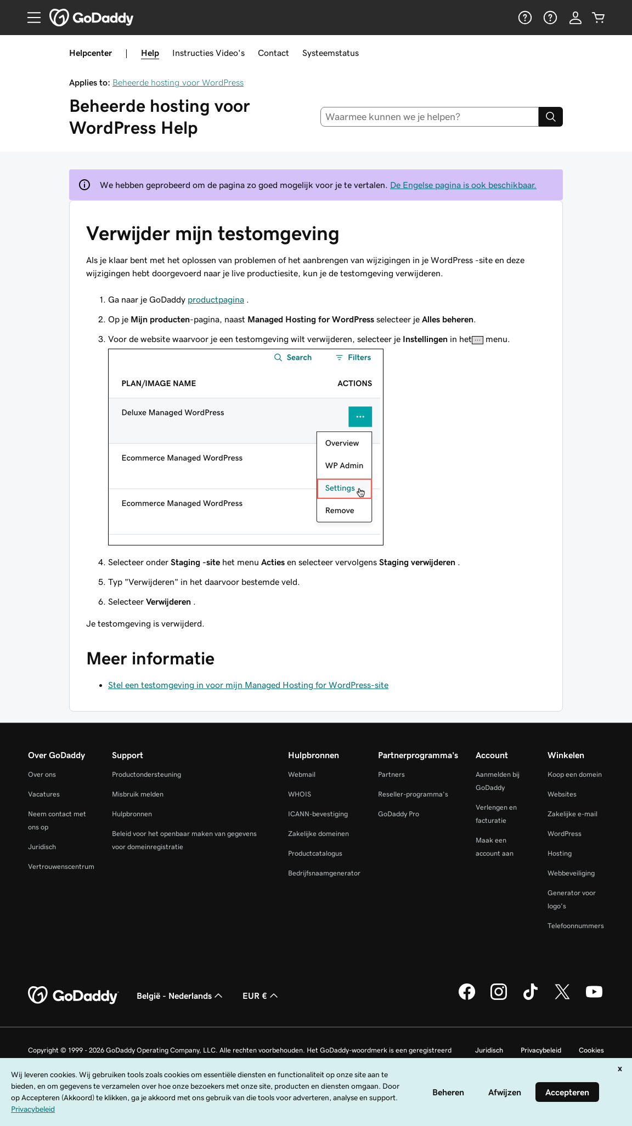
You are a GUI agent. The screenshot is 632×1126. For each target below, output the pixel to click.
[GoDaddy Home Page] (73, 995)
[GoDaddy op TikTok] (530, 998)
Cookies (591, 1050)
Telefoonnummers (576, 925)
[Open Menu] (29, 17)
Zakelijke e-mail (572, 813)
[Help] (524, 17)
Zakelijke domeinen (318, 833)
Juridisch (42, 846)
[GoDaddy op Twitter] (562, 998)
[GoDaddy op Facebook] (467, 998)
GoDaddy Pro (398, 813)
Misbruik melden (137, 794)
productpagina (216, 299)
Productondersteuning (146, 774)
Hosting (560, 853)
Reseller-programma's (413, 794)
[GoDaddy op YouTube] (594, 998)
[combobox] (429, 117)
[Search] (551, 117)
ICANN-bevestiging (318, 813)
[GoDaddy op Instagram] (499, 998)
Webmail (301, 774)
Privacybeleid (541, 1050)
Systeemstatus (330, 52)
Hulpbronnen (132, 813)
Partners (391, 774)
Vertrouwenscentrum (61, 866)
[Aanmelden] (575, 17)
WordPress (565, 833)
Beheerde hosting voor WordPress (178, 82)
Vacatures (44, 794)
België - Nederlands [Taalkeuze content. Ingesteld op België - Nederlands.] (181, 995)
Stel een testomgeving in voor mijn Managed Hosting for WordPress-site (248, 684)
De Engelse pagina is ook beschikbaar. (463, 184)
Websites (562, 794)
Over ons (42, 774)
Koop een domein (575, 774)
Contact (273, 52)
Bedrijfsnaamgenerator (324, 873)
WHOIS (299, 794)
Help (150, 52)
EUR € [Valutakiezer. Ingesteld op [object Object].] (261, 995)
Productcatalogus (315, 853)
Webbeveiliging (571, 873)
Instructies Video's (208, 52)
